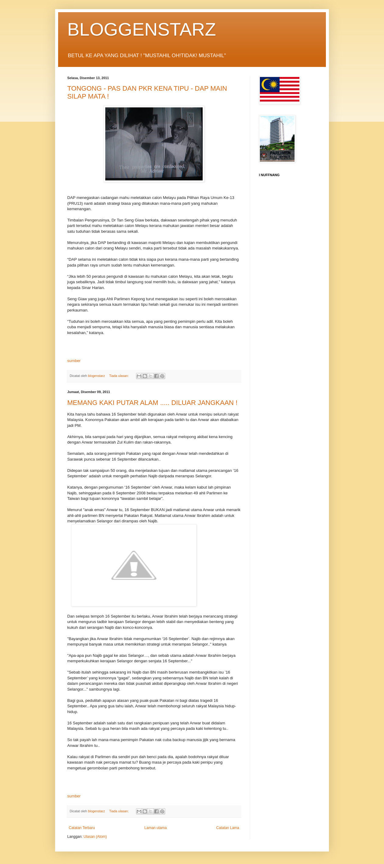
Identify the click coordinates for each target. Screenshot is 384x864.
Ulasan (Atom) (95, 836)
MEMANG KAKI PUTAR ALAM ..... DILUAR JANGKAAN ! (152, 402)
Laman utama (156, 828)
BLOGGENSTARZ (141, 29)
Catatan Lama (227, 828)
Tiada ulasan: (119, 376)
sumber (74, 360)
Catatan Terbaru (82, 828)
